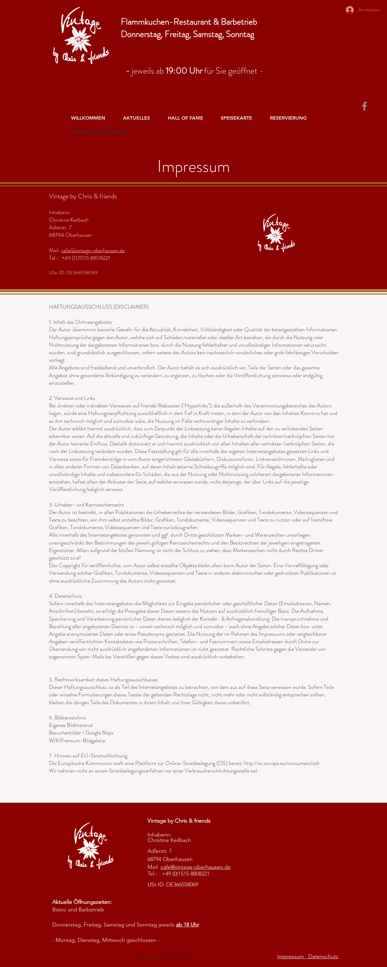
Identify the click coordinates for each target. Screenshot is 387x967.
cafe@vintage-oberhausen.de (93, 250)
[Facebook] (364, 106)
